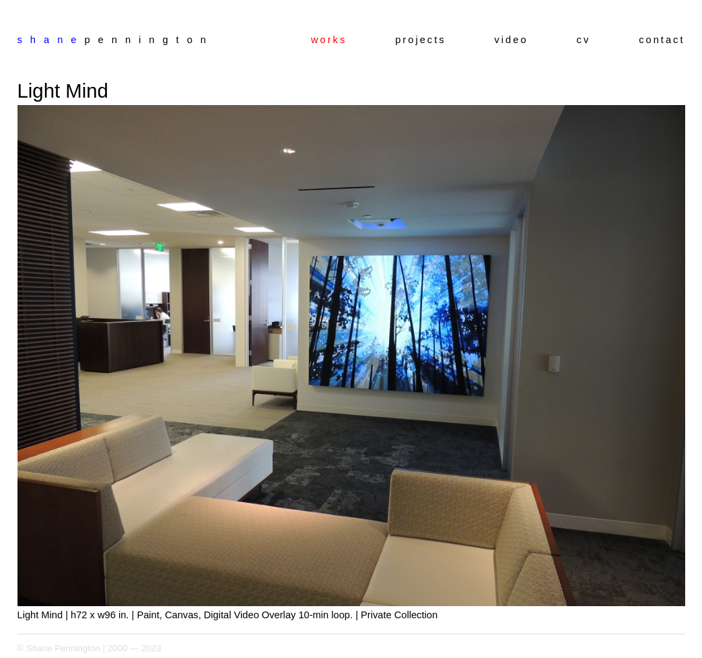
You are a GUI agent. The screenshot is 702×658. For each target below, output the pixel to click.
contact (662, 39)
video (511, 39)
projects (420, 39)
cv (584, 39)
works (329, 39)
